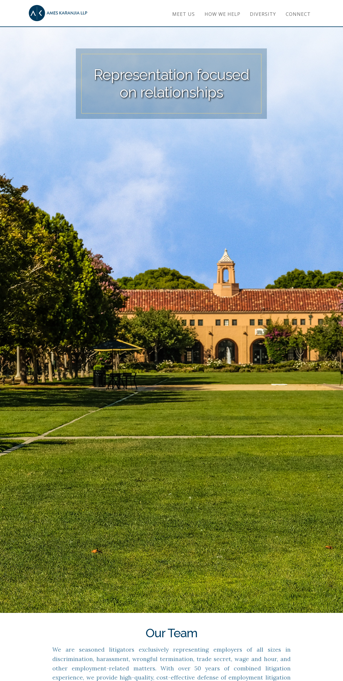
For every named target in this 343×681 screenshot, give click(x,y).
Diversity (263, 14)
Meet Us (183, 14)
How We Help (222, 14)
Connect (298, 14)
